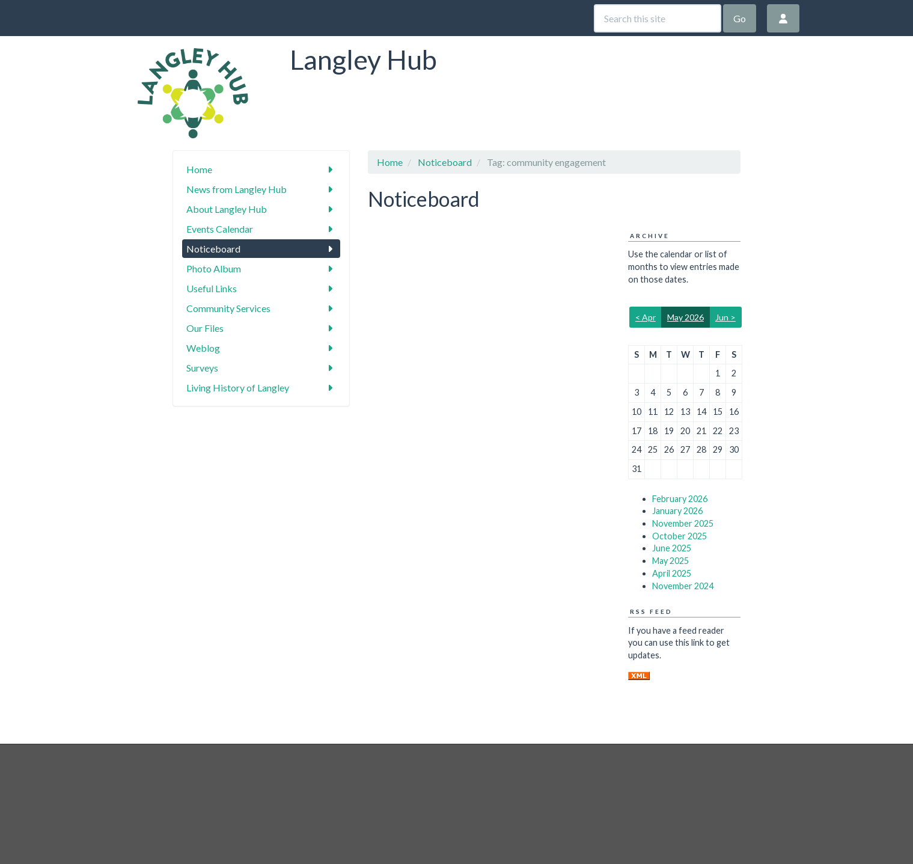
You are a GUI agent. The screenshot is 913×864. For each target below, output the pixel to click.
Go (739, 18)
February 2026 (679, 499)
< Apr (645, 317)
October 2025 (679, 536)
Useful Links (261, 288)
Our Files (261, 328)
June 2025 (671, 548)
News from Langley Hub (261, 189)
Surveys (261, 368)
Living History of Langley (261, 387)
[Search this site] (657, 18)
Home (261, 169)
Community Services (261, 308)
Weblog (261, 348)
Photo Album (261, 268)
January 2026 (677, 511)
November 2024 (682, 586)
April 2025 (671, 573)
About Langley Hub (261, 209)
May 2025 (670, 561)
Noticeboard (261, 249)
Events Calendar (261, 229)
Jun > (725, 317)
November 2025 (682, 523)
